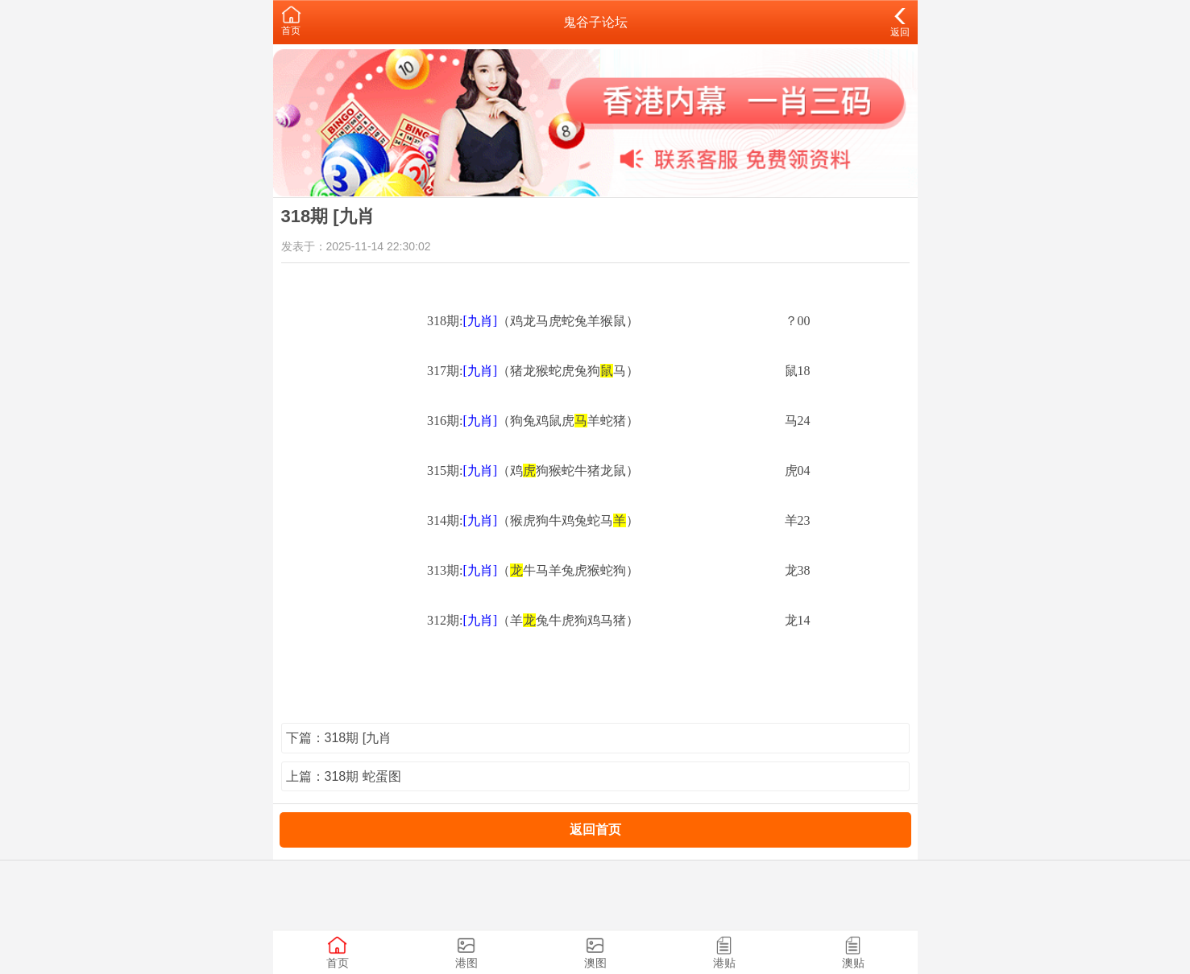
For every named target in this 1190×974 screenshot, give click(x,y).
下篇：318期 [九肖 (339, 738)
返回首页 (595, 829)
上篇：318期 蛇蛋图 (343, 776)
